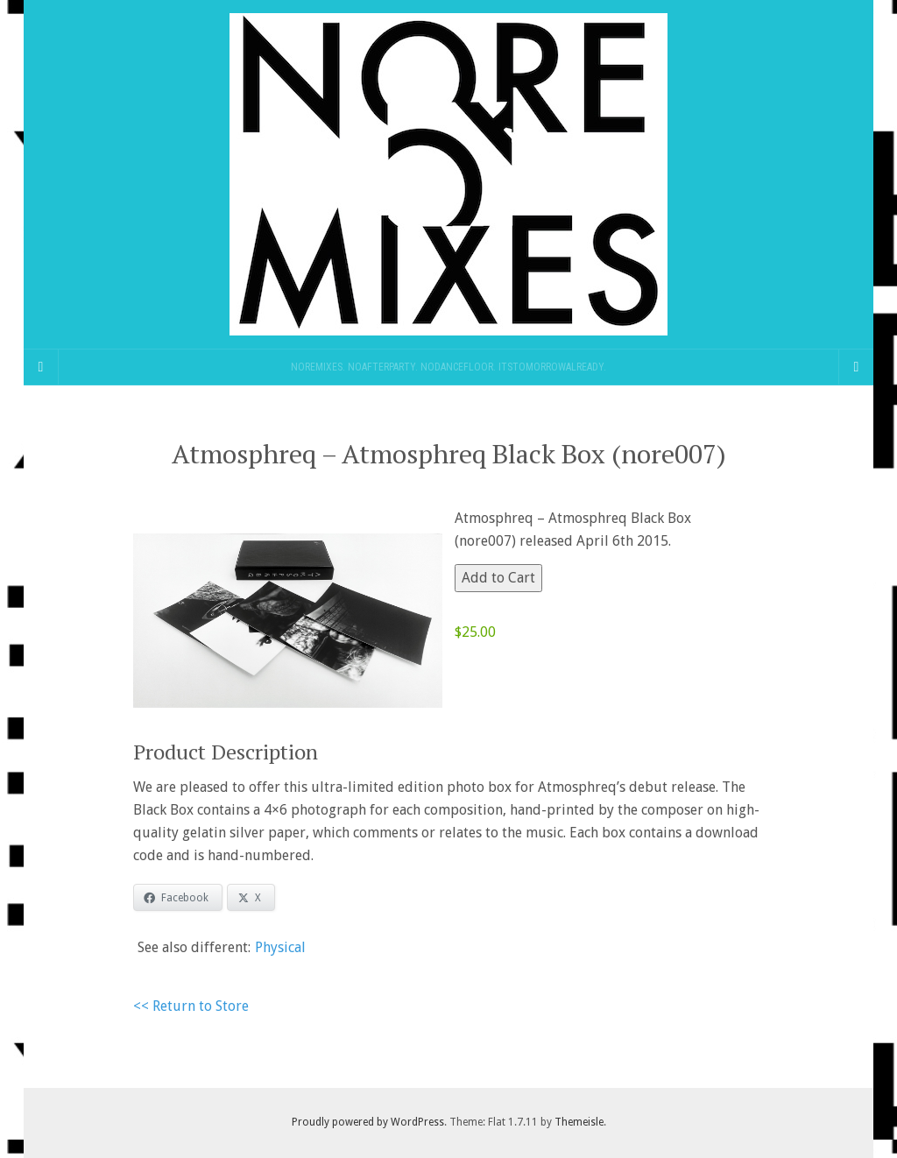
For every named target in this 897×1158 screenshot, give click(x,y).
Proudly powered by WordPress (368, 1122)
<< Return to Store (191, 1006)
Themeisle (579, 1122)
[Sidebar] (41, 367)
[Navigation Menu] (855, 367)
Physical (280, 947)
